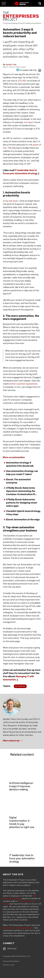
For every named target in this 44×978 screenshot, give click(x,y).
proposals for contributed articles (18, 928)
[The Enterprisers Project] (21, 16)
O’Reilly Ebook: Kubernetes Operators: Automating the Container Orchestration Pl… (21, 491)
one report (29, 122)
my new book (11, 200)
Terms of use (9, 965)
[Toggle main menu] (4, 3)
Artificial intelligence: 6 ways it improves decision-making (21, 786)
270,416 (22, 80)
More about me (11, 740)
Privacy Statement (11, 961)
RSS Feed (11, 948)
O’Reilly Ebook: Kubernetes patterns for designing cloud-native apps (22, 502)
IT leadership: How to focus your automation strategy (22, 858)
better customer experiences (23, 383)
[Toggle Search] (40, 3)
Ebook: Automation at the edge (23, 519)
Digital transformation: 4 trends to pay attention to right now (21, 822)
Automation (20, 686)
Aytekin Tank (11, 64)
